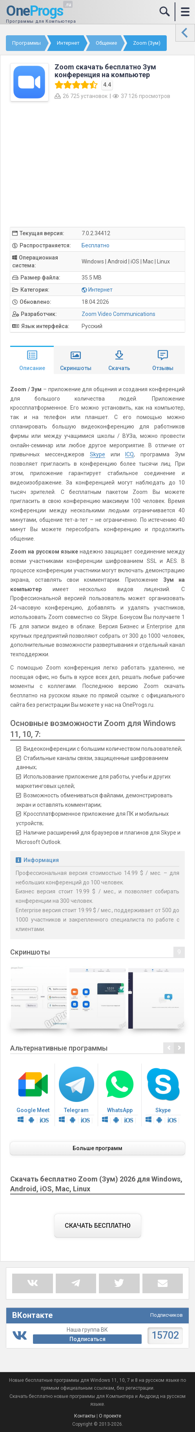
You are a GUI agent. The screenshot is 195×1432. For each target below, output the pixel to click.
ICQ (129, 454)
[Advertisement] (98, 164)
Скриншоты (75, 368)
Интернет (100, 290)
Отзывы (162, 368)
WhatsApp (120, 1095)
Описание (32, 368)
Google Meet (33, 1095)
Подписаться (87, 1339)
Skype (97, 454)
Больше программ (97, 1148)
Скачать (119, 368)
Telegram (77, 1095)
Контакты (84, 1416)
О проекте (110, 1416)
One (34, 11)
